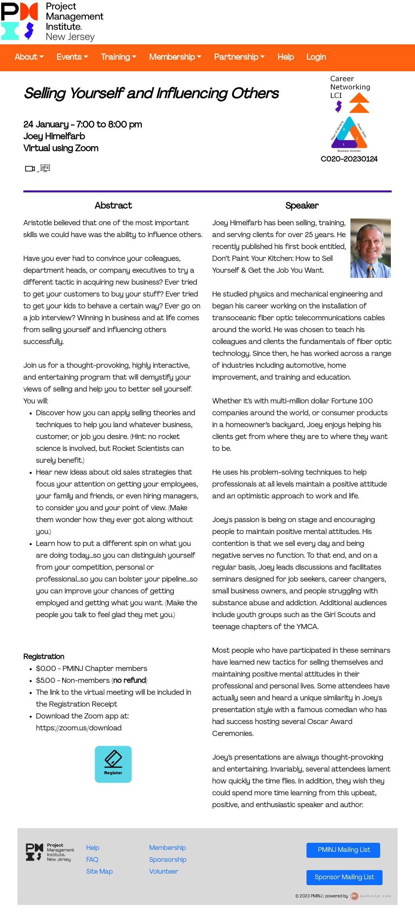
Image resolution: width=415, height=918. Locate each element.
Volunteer (163, 872)
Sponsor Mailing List (344, 877)
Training (115, 58)
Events (69, 58)
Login (316, 58)
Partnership (236, 58)
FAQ (92, 860)
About (26, 58)
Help (286, 58)
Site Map (99, 872)
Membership (172, 58)
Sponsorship (168, 860)
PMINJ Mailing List (343, 850)
